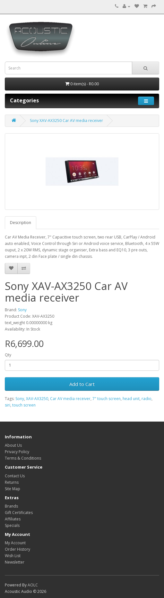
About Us (13, 445)
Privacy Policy (17, 451)
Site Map (12, 488)
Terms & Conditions (23, 458)
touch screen (24, 405)
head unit (131, 398)
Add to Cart (82, 384)
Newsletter (14, 562)
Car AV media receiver (70, 398)
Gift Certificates (19, 512)
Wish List (13, 555)
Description (20, 222)
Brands (11, 506)
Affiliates (13, 519)
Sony (22, 310)
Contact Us (15, 476)
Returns (12, 482)
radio (146, 398)
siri (7, 405)
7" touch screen (106, 398)
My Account (15, 543)
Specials (12, 525)
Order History (17, 549)
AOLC (33, 585)
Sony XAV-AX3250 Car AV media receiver (66, 120)
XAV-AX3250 (37, 398)
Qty (8, 355)
